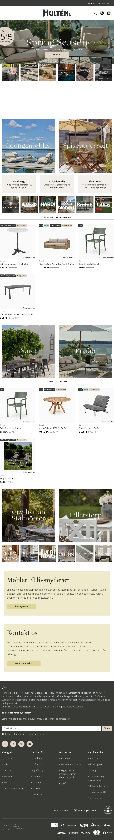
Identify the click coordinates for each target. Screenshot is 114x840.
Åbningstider (103, 3)
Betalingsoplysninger (98, 785)
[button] (55, 61)
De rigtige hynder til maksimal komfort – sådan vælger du (68, 774)
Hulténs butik (37, 764)
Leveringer (93, 770)
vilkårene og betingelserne (32, 734)
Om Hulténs (36, 758)
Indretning (7, 770)
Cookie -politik (94, 798)
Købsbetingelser (95, 764)
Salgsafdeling (37, 770)
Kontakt (92, 3)
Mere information (23, 663)
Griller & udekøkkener (12, 788)
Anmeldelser (37, 794)
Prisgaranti (36, 782)
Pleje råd (63, 783)
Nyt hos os (7, 758)
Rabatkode (36, 788)
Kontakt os (93, 758)
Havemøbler (8, 776)
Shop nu (57, 54)
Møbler (5, 764)
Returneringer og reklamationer (96, 778)
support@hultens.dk (74, 706)
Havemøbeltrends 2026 (70, 764)
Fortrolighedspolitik (97, 792)
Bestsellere (64, 758)
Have (4, 782)
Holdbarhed (36, 776)
